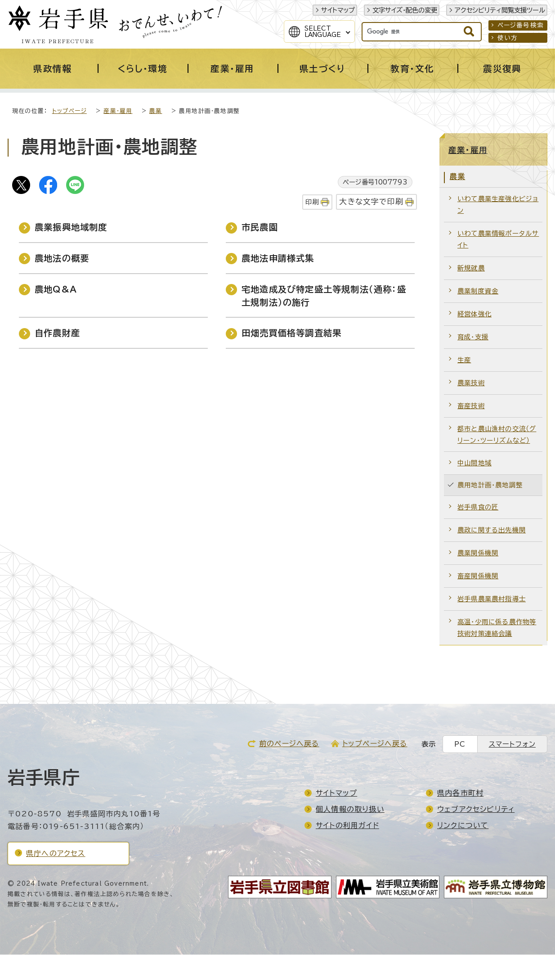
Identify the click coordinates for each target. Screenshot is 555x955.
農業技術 (471, 383)
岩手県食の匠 (477, 507)
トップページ (69, 111)
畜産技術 (471, 406)
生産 (464, 360)
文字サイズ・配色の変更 (404, 10)
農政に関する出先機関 (491, 530)
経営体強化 (474, 314)
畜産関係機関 (477, 576)
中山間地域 (474, 463)
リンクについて (462, 825)
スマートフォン (512, 744)
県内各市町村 (460, 793)
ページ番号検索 (520, 25)
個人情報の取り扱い (350, 809)
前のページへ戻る (289, 744)
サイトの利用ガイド (347, 825)
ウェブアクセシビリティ (476, 809)
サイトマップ (338, 10)
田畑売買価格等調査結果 (291, 333)
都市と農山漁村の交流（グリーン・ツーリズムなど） (496, 435)
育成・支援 (472, 337)
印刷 (312, 202)
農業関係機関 (477, 553)
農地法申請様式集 (278, 258)
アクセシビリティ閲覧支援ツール (500, 10)
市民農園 (260, 227)
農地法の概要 (62, 258)
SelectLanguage (322, 31)
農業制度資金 (477, 291)
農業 (155, 111)
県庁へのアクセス (55, 853)
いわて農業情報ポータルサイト (498, 239)
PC (459, 744)
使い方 (507, 38)
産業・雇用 (117, 111)
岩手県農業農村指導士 (491, 599)
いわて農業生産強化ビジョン (497, 205)
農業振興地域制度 (71, 227)
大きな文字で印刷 (371, 202)
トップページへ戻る (374, 744)
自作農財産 (57, 333)
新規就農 (471, 268)
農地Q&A (56, 289)
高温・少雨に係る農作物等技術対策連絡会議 (496, 628)
